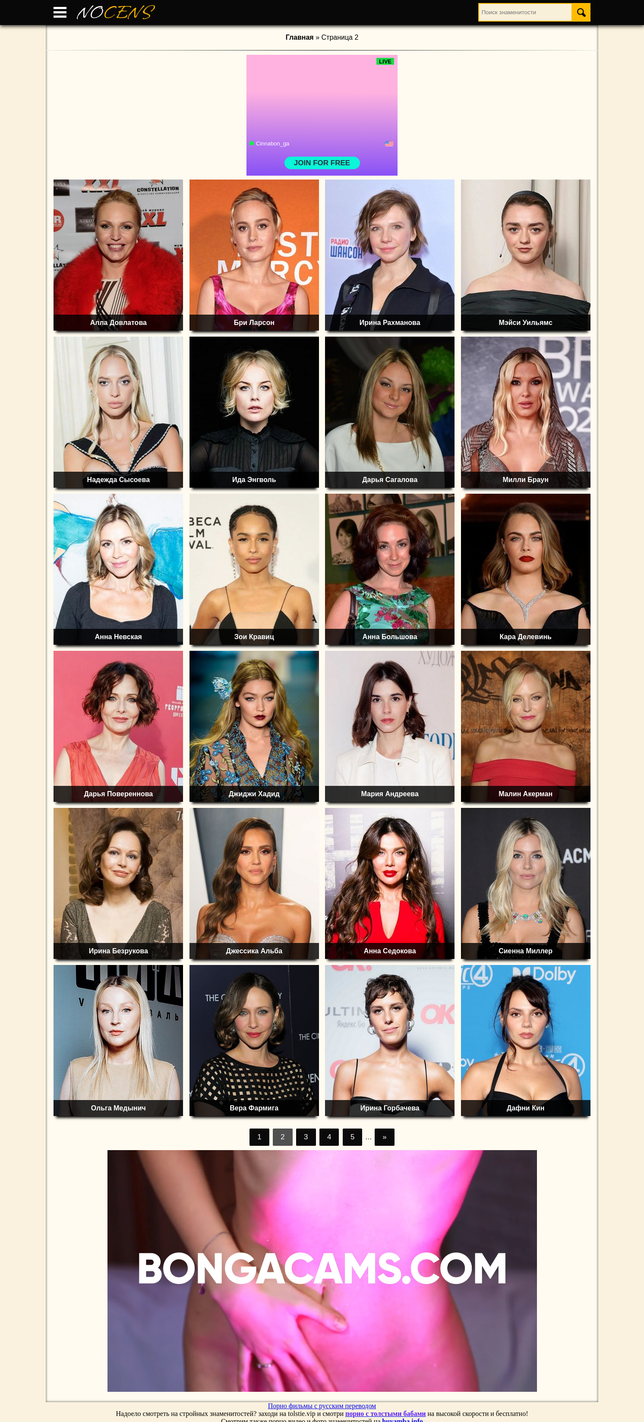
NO (114, 12)
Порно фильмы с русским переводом (322, 1405)
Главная (300, 37)
